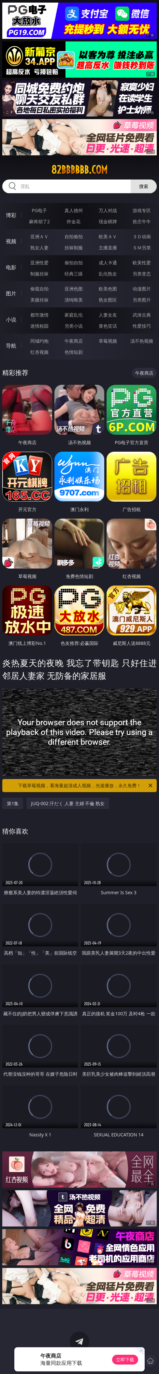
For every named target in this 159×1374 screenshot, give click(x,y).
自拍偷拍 (74, 236)
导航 (11, 345)
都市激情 (39, 315)
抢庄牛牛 (142, 221)
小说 (11, 319)
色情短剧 (74, 352)
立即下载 (125, 1359)
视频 (11, 241)
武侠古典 (142, 315)
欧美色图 (108, 289)
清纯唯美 (74, 300)
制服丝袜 (39, 274)
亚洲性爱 (39, 262)
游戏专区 (142, 210)
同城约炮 (39, 341)
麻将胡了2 (39, 221)
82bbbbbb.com (79, 169)
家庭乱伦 (74, 315)
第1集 (13, 803)
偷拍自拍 (74, 262)
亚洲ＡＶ (39, 236)
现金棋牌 (108, 221)
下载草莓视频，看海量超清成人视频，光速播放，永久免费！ (85, 785)
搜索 (143, 186)
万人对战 (108, 210)
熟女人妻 (39, 247)
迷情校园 (39, 326)
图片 (11, 293)
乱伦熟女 (108, 274)
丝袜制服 (74, 247)
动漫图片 (142, 289)
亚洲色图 (74, 289)
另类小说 (74, 326)
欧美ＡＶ (108, 236)
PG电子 (39, 210)
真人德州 (74, 210)
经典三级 (74, 274)
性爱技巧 (142, 326)
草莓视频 (108, 341)
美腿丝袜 (39, 300)
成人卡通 (108, 262)
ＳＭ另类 (142, 247)
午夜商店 (74, 341)
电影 (11, 267)
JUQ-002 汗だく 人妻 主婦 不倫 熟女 (68, 803)
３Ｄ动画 (142, 236)
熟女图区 (108, 300)
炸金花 (73, 221)
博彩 (11, 215)
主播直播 (108, 247)
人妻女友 (108, 315)
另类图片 (142, 300)
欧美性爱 (142, 262)
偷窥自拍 (39, 289)
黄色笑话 (108, 326)
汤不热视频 (141, 341)
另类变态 (142, 274)
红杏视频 (39, 352)
